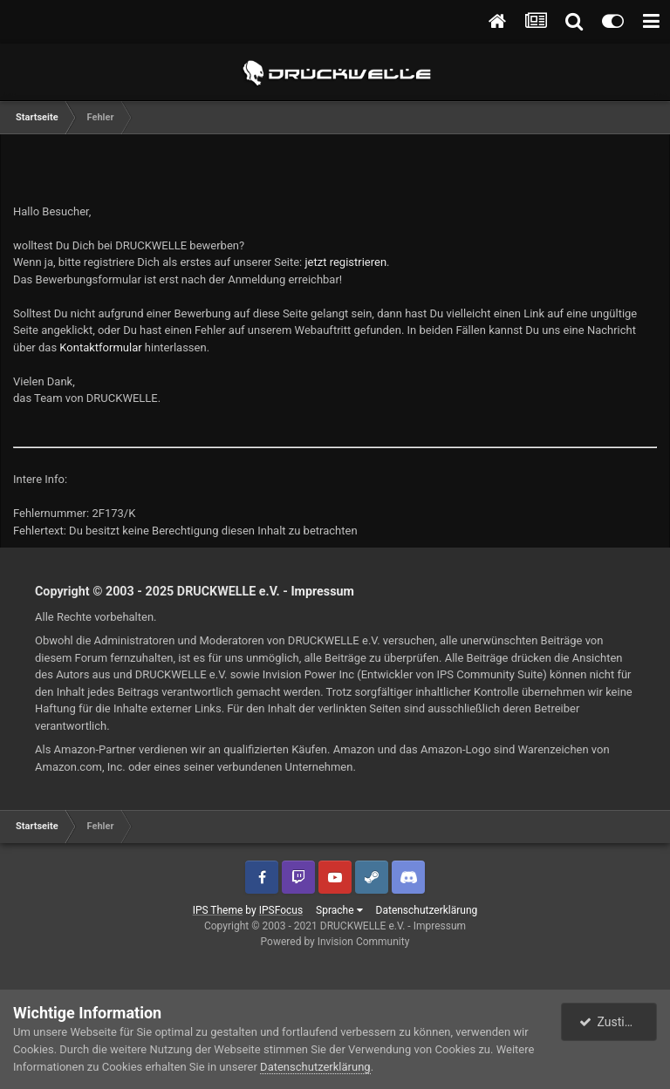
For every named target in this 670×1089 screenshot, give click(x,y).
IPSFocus (281, 910)
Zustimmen (618, 1022)
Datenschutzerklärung (427, 910)
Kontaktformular (100, 347)
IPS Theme (218, 910)
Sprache (339, 910)
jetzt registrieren (346, 262)
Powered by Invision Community (335, 942)
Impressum (322, 591)
